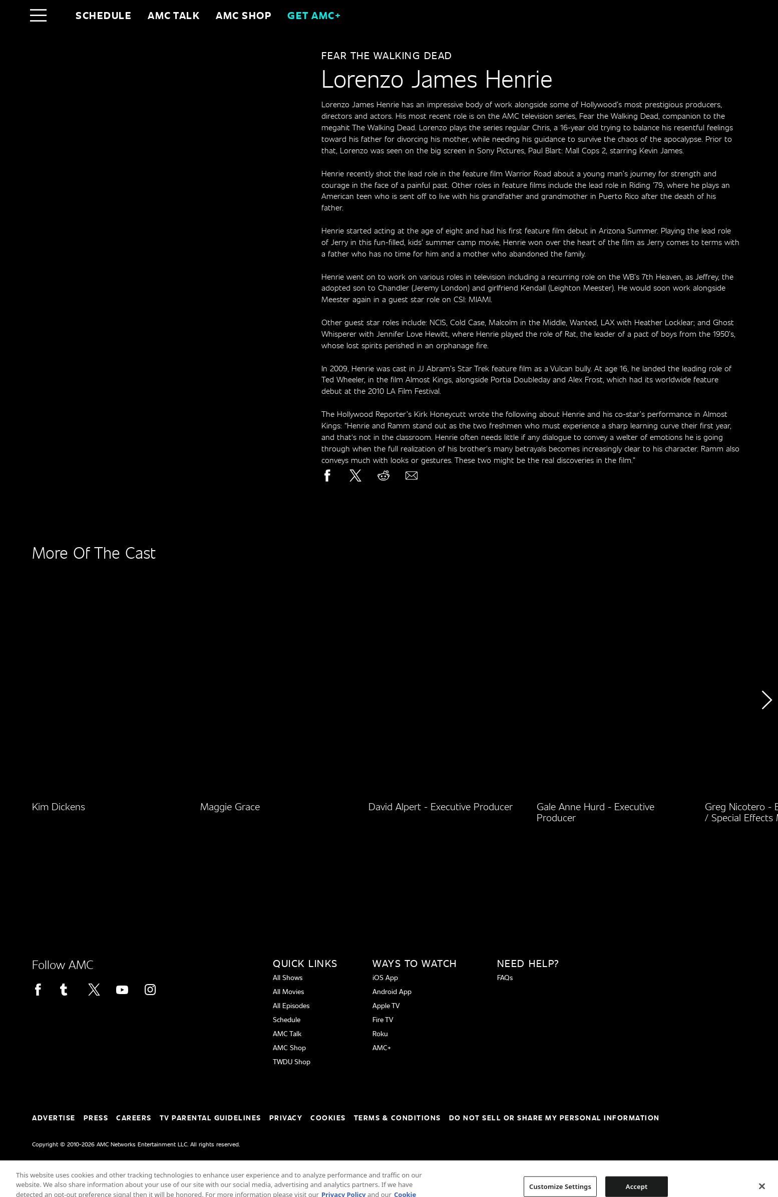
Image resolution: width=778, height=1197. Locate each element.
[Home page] (59, 15)
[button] (766, 728)
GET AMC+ (314, 15)
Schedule (104, 15)
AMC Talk (174, 15)
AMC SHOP (243, 15)
